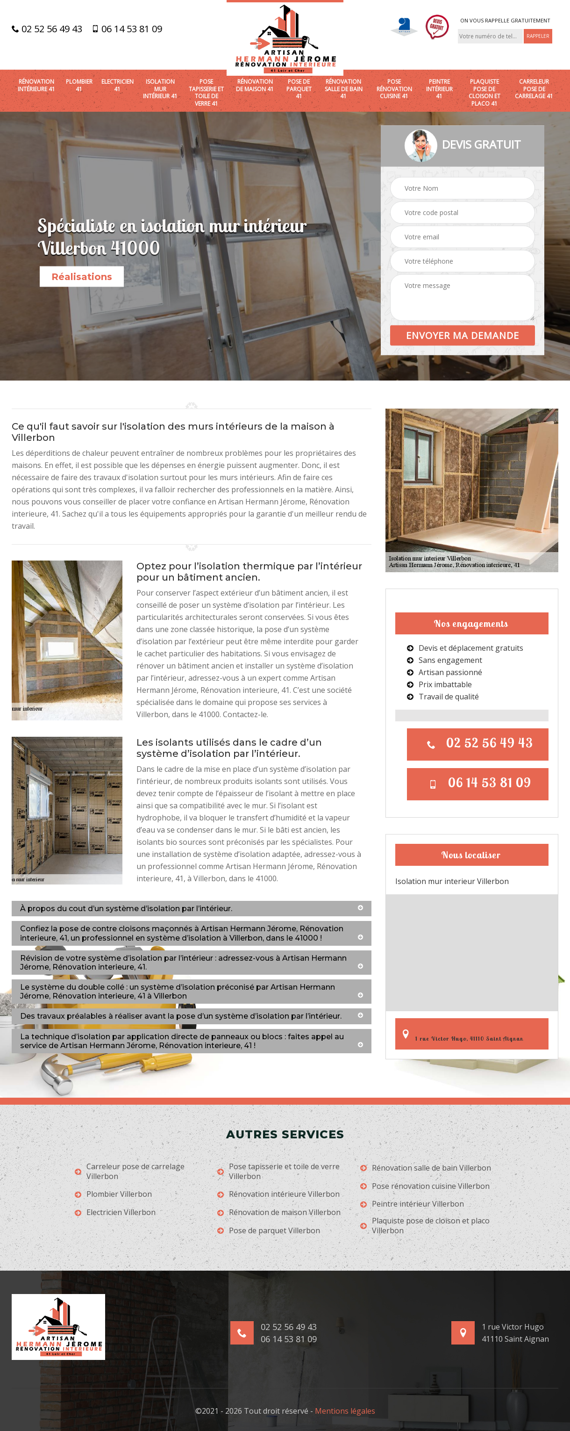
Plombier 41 (79, 85)
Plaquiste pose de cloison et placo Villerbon (425, 1226)
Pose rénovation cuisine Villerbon (425, 1186)
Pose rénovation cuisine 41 (394, 89)
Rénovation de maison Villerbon (279, 1212)
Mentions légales (345, 1411)
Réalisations (81, 276)
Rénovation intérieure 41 (36, 85)
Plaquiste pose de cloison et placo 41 (484, 92)
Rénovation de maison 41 (255, 85)
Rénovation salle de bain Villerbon (425, 1168)
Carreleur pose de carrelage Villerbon (130, 1171)
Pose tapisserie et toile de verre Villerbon (278, 1171)
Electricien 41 (117, 85)
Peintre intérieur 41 (439, 89)
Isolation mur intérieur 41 (160, 89)
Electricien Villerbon (115, 1212)
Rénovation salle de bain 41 (344, 89)
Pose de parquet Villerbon (268, 1231)
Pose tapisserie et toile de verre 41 (206, 92)
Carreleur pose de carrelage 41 (534, 89)
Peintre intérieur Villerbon (412, 1204)
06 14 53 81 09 (127, 29)
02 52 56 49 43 (47, 29)
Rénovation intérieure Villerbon (278, 1194)
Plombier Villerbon (113, 1194)
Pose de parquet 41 (299, 89)
